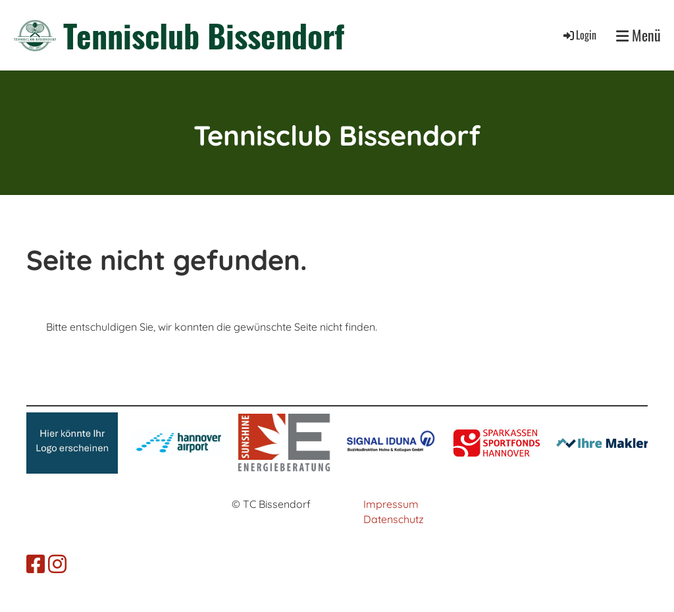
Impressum (391, 504)
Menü (638, 35)
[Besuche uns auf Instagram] (57, 564)
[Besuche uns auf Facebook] (35, 564)
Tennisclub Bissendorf (203, 35)
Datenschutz (393, 519)
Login (578, 35)
